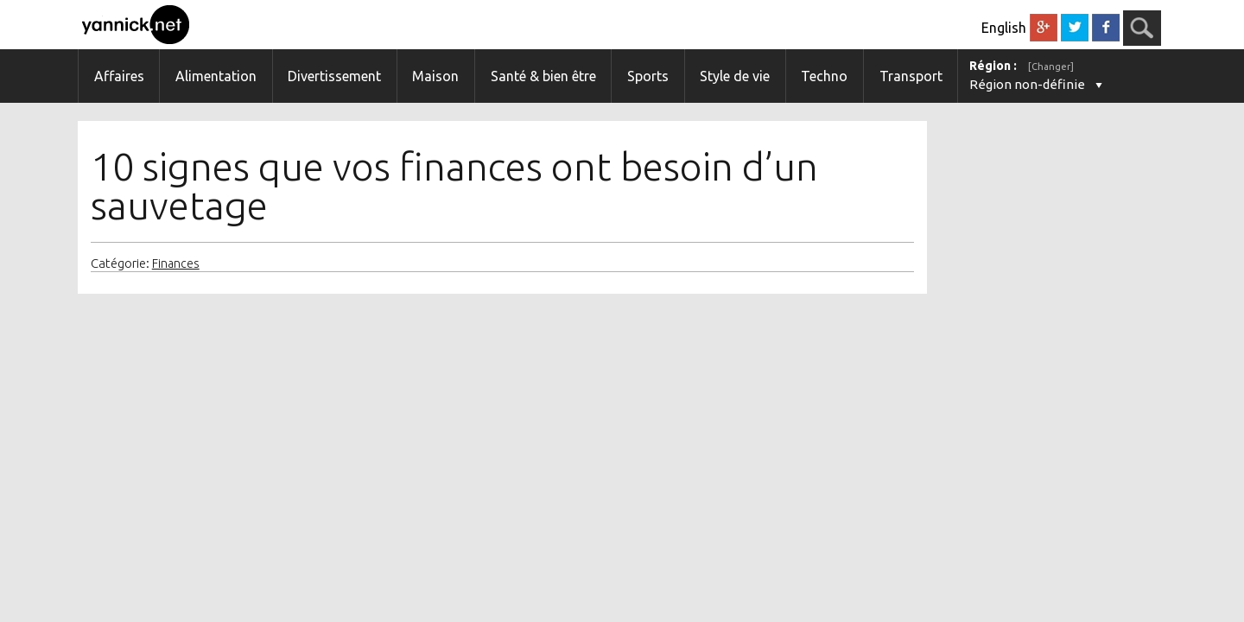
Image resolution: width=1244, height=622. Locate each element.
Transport (911, 76)
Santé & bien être (543, 76)
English (1003, 27)
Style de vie (735, 76)
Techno (824, 76)
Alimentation (216, 76)
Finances (176, 263)
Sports (648, 76)
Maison (435, 76)
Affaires (119, 76)
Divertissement (334, 76)
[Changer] (1051, 66)
